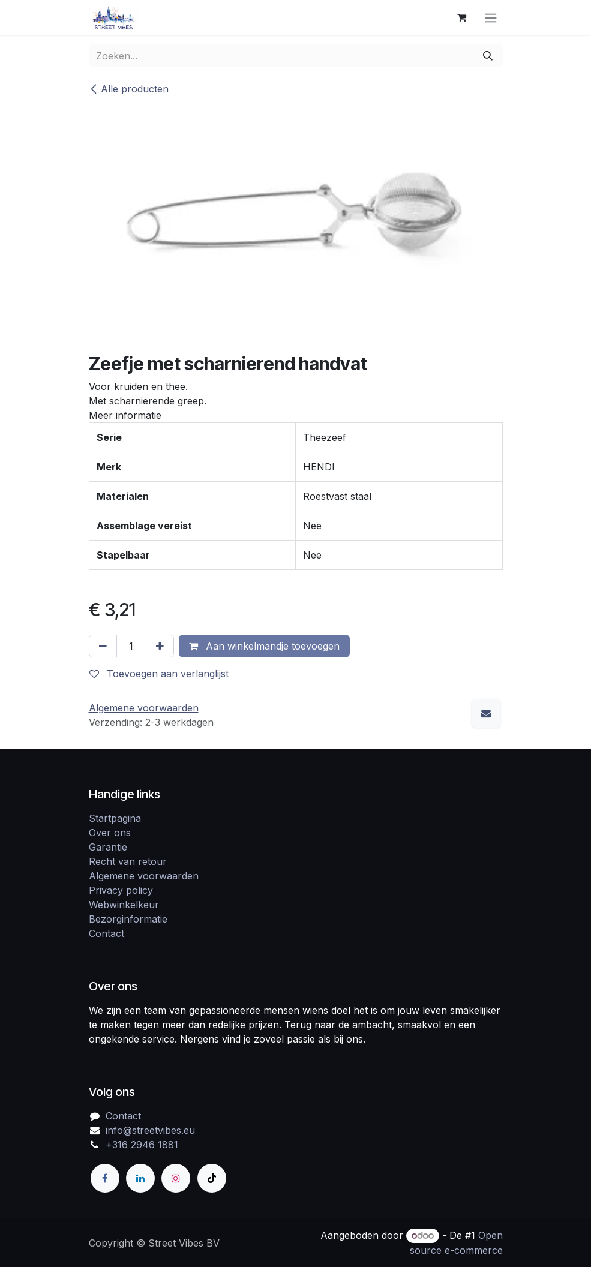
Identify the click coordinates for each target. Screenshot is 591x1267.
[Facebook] (105, 1178)
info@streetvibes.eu (150, 1130)
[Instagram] (175, 1178)
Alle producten (129, 89)
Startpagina (115, 818)
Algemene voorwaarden (144, 876)
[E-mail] (486, 713)
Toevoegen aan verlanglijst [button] (159, 674)
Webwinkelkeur (124, 905)
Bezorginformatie (128, 919)
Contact (106, 933)
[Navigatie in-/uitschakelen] (491, 17)
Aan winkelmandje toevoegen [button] (264, 646)
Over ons (110, 833)
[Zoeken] (488, 55)
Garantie (108, 847)
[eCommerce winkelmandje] (462, 17)
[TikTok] (211, 1178)
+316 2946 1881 (142, 1145)
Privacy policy (121, 890)
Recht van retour (128, 861)
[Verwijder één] (103, 646)
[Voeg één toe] (160, 646)
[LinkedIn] (140, 1178)
